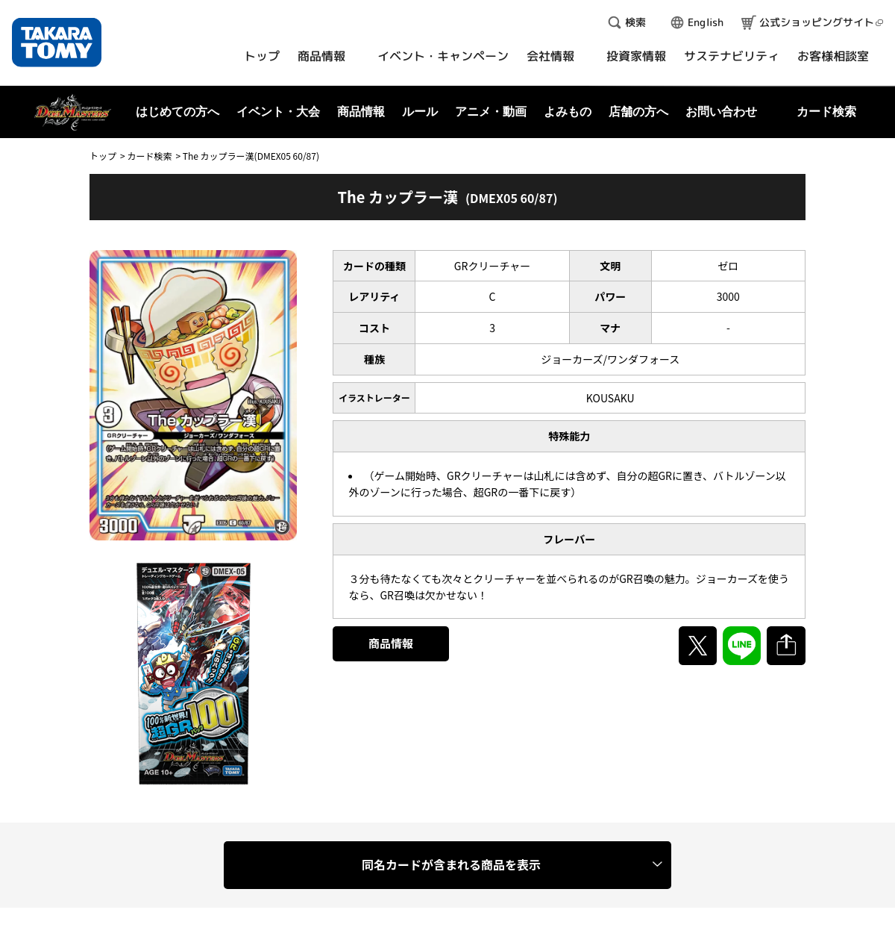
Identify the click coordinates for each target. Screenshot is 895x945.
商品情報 (390, 643)
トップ (103, 155)
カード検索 (149, 155)
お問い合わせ (721, 111)
